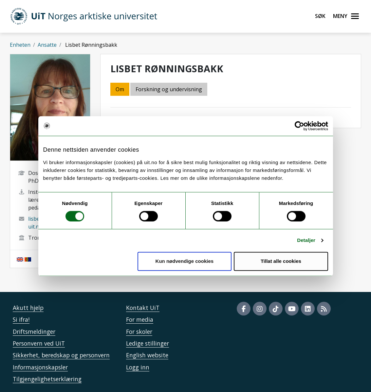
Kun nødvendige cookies (185, 261)
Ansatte (47, 44)
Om (120, 89)
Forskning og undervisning (169, 89)
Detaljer (306, 240)
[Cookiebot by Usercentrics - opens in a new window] (299, 126)
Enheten (20, 44)
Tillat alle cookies (281, 261)
